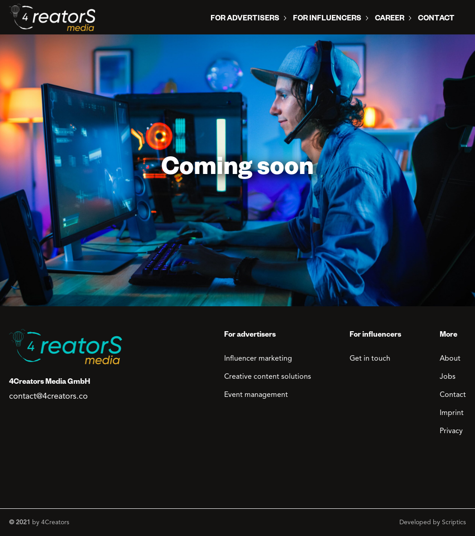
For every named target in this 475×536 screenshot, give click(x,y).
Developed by (432, 522)
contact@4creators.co (48, 396)
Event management (256, 395)
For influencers (327, 19)
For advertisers (250, 336)
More (448, 336)
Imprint (452, 413)
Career (389, 19)
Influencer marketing (258, 358)
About (450, 358)
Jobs (448, 377)
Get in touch (370, 358)
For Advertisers (245, 19)
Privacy (451, 431)
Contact (436, 19)
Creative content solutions (267, 377)
